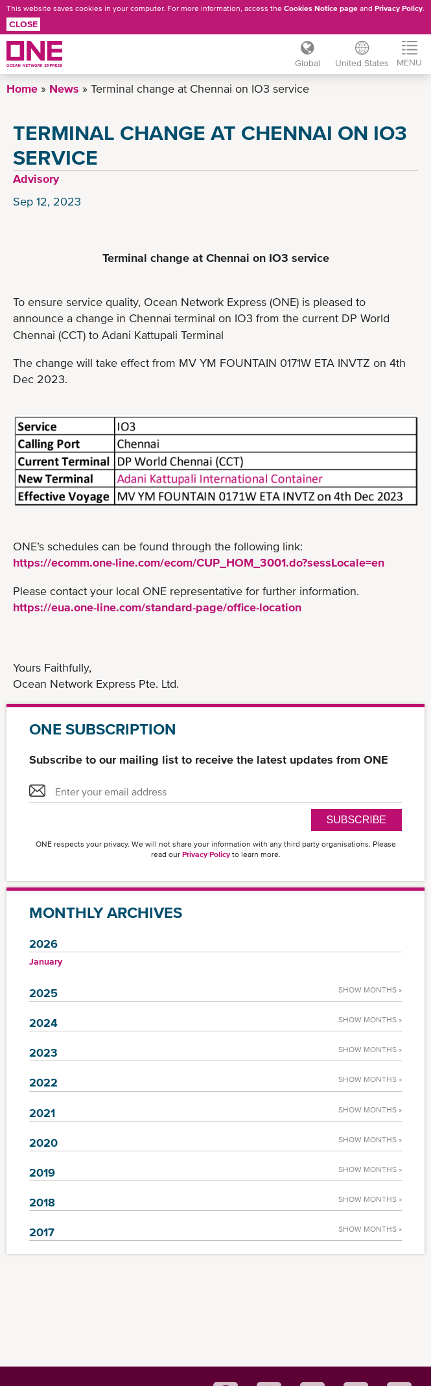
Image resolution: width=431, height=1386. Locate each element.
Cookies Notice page (321, 8)
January (45, 961)
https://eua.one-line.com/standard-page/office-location (157, 607)
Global (307, 63)
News (64, 88)
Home (22, 88)
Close (23, 24)
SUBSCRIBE (356, 819)
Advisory (36, 178)
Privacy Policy (399, 8)
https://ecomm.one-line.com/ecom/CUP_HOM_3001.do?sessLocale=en (198, 562)
